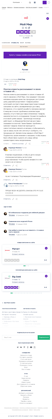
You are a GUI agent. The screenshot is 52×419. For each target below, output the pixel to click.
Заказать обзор (26, 395)
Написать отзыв (26, 355)
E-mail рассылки (26, 363)
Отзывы (15, 279)
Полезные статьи (26, 365)
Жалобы (27, 42)
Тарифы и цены (26, 401)
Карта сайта (37, 409)
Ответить (7, 199)
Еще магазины (24, 46)
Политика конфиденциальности (28, 407)
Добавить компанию (26, 393)
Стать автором (26, 359)
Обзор (22, 42)
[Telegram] (17, 347)
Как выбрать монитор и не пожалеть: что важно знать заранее (26, 231)
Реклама (26, 397)
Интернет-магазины (19, 7)
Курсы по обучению (30, 312)
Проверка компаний (26, 361)
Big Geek (16, 277)
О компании (6, 42)
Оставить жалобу (26, 357)
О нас (26, 376)
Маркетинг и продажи (33, 324)
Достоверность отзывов (26, 384)
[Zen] (27, 347)
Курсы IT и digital (31, 321)
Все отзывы (26, 369)
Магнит (16, 249)
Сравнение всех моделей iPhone (20, 221)
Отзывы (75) (15, 42)
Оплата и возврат (26, 403)
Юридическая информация (11, 407)
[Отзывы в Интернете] (4, 2)
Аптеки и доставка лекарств (12, 312)
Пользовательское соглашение (20, 409)
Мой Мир (21, 79)
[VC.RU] (34, 347)
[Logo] (26, 17)
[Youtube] (31, 347)
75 (32, 36)
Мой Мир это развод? (31, 7)
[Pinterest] (24, 347)
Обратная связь (26, 386)
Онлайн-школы (28, 314)
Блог (26, 367)
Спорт (6, 326)
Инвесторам (26, 382)
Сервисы (26, 380)
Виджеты (26, 399)
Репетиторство (30, 326)
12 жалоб (26, 37)
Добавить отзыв (45, 2)
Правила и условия (42, 407)
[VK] (21, 347)
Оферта (31, 409)
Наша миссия (26, 378)
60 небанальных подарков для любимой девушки (27, 212)
